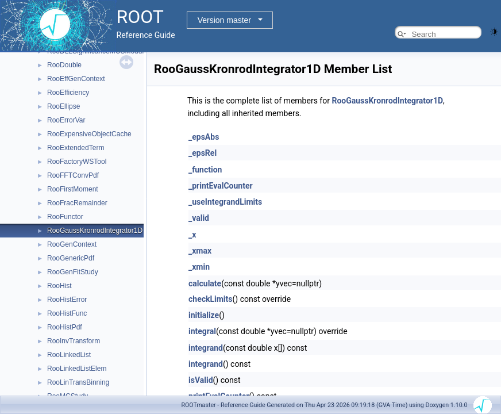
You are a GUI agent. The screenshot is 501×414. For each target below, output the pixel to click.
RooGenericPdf (70, 258)
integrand (205, 347)
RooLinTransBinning (78, 382)
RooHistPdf (64, 327)
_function (205, 169)
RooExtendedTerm (75, 148)
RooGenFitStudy (72, 272)
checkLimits (210, 299)
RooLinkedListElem (76, 369)
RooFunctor (65, 217)
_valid (198, 218)
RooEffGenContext (76, 79)
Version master (224, 20)
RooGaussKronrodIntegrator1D (94, 231)
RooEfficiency (68, 93)
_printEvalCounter (220, 185)
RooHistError (67, 300)
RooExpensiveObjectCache (89, 134)
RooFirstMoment (72, 189)
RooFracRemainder (77, 203)
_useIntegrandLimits (225, 201)
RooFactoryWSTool (76, 162)
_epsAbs (203, 136)
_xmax (199, 250)
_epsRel (202, 153)
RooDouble (64, 65)
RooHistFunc (67, 313)
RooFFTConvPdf (73, 175)
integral (202, 331)
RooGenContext (72, 244)
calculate (204, 283)
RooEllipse (63, 106)
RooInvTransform (73, 341)
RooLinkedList (69, 355)
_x (192, 234)
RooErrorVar (66, 120)
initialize (203, 315)
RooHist (59, 286)
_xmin (199, 266)
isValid (200, 380)
